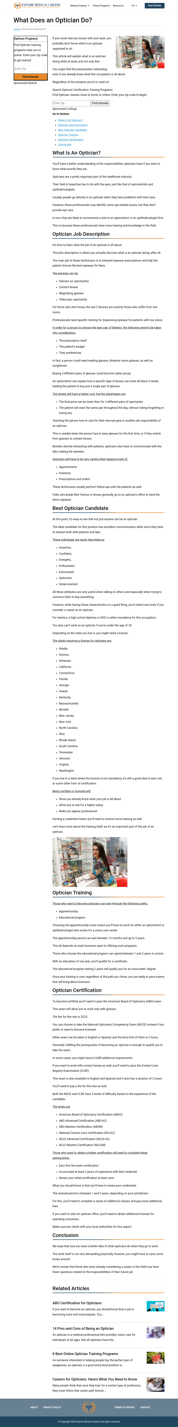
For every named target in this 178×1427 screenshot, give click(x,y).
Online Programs (101, 5)
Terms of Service (124, 1407)
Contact (145, 1407)
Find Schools (154, 5)
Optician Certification (70, 139)
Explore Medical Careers (88, 1421)
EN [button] (134, 5)
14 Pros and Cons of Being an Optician (83, 1328)
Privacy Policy (52, 1407)
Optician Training (68, 134)
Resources (118, 5)
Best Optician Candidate (72, 129)
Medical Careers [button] (80, 5)
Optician (17, 29)
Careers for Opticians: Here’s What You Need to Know (95, 1379)
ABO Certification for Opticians (77, 1303)
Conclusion (64, 144)
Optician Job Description (72, 125)
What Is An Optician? (70, 120)
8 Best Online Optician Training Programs (85, 1354)
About (34, 1407)
